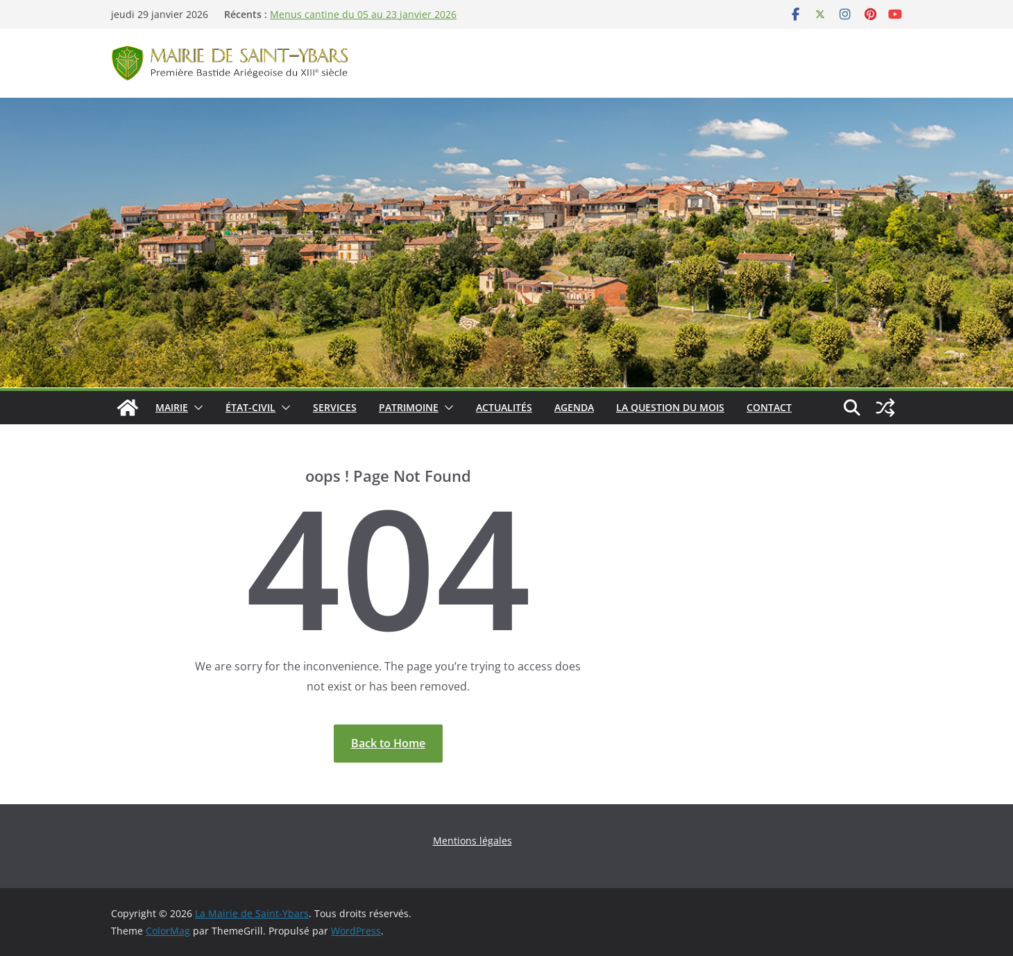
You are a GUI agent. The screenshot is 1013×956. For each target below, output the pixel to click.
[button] (195, 407)
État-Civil (250, 407)
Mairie (171, 407)
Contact (769, 407)
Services (335, 407)
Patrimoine (409, 407)
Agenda (574, 407)
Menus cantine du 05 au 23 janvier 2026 (363, 14)
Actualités (504, 407)
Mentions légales (472, 840)
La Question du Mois (670, 407)
